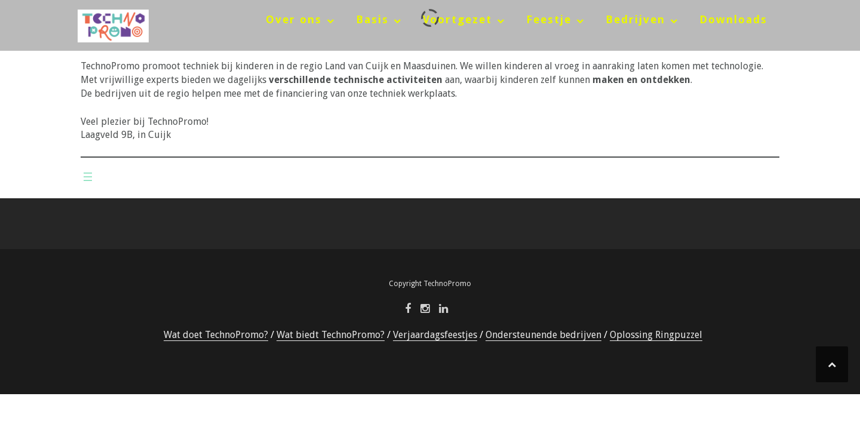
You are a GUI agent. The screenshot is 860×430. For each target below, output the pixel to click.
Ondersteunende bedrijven (543, 334)
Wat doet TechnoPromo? (216, 334)
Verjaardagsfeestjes (435, 334)
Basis (372, 19)
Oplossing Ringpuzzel (656, 334)
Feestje (549, 19)
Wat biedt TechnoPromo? (331, 334)
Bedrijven (635, 19)
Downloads (733, 19)
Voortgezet (457, 19)
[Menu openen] (88, 177)
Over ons (294, 19)
